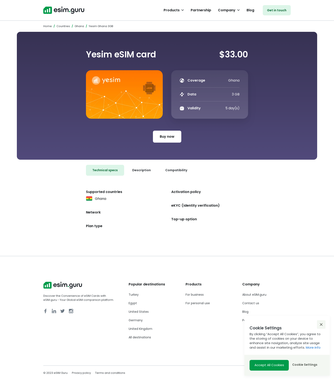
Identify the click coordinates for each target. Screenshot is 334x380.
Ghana (79, 26)
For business (195, 294)
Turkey (134, 294)
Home (47, 26)
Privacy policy (81, 373)
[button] (321, 324)
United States (139, 312)
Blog (250, 10)
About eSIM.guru (254, 294)
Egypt (133, 303)
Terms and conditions (110, 373)
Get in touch (276, 10)
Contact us (250, 303)
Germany (136, 320)
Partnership (201, 10)
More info (313, 347)
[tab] (105, 170)
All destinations (140, 337)
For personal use (198, 303)
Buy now (167, 136)
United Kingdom (140, 329)
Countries (63, 26)
